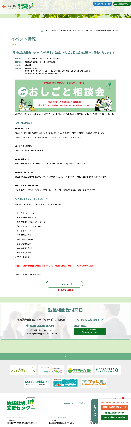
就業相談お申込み (121, 4)
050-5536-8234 (42, 325)
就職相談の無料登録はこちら (114, 407)
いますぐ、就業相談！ (90, 331)
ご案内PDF (64, 284)
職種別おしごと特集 (105, 9)
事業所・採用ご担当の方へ (114, 417)
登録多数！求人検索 (102, 4)
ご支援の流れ (52, 9)
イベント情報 (90, 9)
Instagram (121, 9)
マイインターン (75, 9)
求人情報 (63, 9)
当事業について (38, 9)
